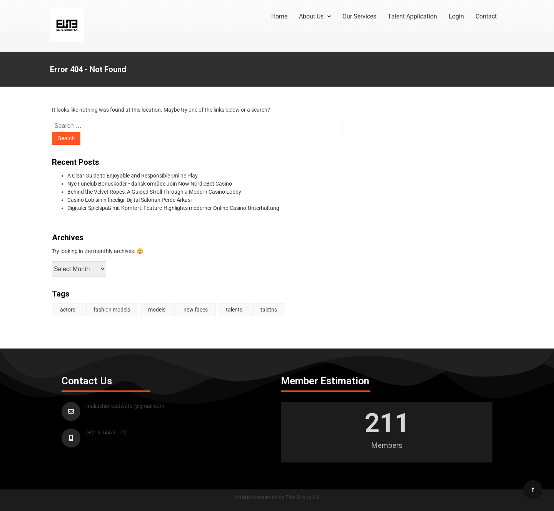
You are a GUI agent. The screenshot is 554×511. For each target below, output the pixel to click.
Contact (486, 16)
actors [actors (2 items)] (67, 310)
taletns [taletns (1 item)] (268, 310)
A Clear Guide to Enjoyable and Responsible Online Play (132, 176)
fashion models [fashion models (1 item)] (111, 310)
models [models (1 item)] (156, 310)
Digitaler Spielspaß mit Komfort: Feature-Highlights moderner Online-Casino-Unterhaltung (173, 208)
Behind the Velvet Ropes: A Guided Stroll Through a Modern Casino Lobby (154, 192)
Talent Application (412, 16)
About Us (315, 16)
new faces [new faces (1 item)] (196, 310)
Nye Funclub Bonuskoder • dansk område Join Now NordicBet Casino (149, 184)
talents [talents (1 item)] (234, 310)
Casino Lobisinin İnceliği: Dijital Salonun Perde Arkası (129, 200)
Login (456, 16)
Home (279, 16)
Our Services (359, 16)
